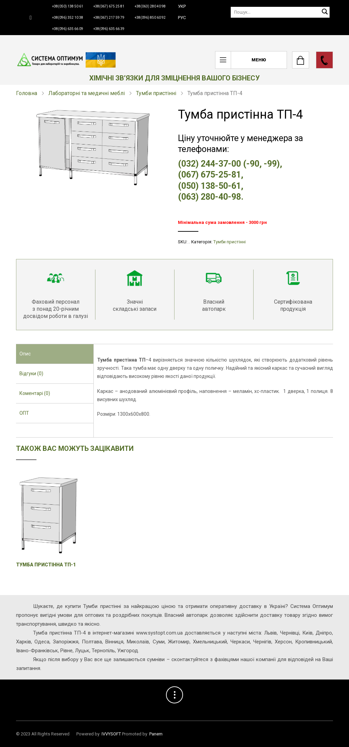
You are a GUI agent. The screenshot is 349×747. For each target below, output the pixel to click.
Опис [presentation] (25, 353)
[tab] (54, 354)
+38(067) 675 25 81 (108, 6)
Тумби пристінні (156, 93)
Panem (156, 733)
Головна (26, 93)
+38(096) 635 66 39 (108, 29)
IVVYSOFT (111, 733)
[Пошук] (280, 12)
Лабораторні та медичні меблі (86, 93)
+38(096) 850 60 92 (150, 17)
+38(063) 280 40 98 (150, 6)
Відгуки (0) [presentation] (31, 373)
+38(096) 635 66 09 (67, 29)
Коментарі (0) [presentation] (34, 393)
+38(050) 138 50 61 (67, 6)
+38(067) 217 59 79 (108, 17)
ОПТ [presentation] (24, 413)
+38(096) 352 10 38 (67, 17)
